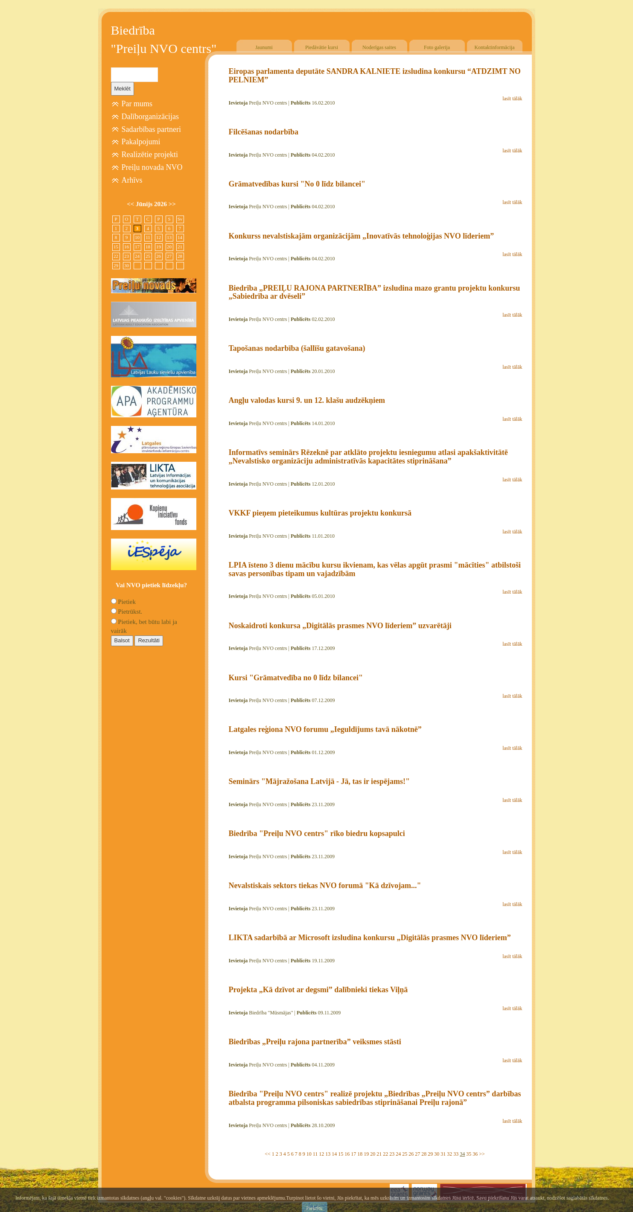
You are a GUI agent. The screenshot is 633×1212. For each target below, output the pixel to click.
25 (404, 1154)
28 (423, 1154)
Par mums (137, 103)
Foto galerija (437, 47)
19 (366, 1154)
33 (455, 1154)
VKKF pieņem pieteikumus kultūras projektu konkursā (320, 513)
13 (327, 1154)
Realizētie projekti (150, 154)
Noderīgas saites (379, 47)
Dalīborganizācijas (150, 116)
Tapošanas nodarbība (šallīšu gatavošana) (297, 348)
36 (475, 1154)
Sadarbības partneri (151, 129)
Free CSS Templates (504, 1206)
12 (321, 1154)
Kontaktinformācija (495, 47)
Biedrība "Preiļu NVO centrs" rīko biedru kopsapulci (317, 833)
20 (372, 1154)
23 (391, 1154)
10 (309, 1154)
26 (411, 1154)
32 (449, 1154)
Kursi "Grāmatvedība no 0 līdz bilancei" (296, 677)
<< (268, 1154)
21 (379, 1154)
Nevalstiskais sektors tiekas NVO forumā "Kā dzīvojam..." (325, 885)
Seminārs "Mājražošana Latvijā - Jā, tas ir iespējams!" (319, 781)
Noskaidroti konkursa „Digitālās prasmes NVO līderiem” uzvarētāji (340, 625)
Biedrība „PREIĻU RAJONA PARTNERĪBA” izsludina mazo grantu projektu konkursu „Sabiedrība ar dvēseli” (374, 292)
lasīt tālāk (512, 99)
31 (443, 1154)
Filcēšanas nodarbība (264, 132)
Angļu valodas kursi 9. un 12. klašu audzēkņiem (307, 400)
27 (417, 1154)
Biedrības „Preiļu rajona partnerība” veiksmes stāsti (315, 1041)
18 (359, 1154)
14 (334, 1154)
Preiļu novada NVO (152, 167)
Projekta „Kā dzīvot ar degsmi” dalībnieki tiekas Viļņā (318, 989)
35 (468, 1154)
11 (315, 1154)
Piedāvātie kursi (321, 47)
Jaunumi (264, 47)
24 (398, 1154)
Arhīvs (132, 180)
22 (385, 1154)
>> (482, 1154)
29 (430, 1154)
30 (436, 1154)
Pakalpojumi (141, 141)
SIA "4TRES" (452, 1206)
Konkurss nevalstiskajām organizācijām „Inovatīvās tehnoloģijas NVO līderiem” (361, 236)
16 (347, 1154)
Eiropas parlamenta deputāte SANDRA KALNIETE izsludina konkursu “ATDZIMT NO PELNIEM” (375, 75)
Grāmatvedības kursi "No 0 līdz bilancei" (297, 184)
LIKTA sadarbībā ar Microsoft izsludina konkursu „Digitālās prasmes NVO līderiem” (370, 937)
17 (353, 1154)
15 (340, 1154)
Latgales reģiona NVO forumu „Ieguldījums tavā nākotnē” (325, 729)
